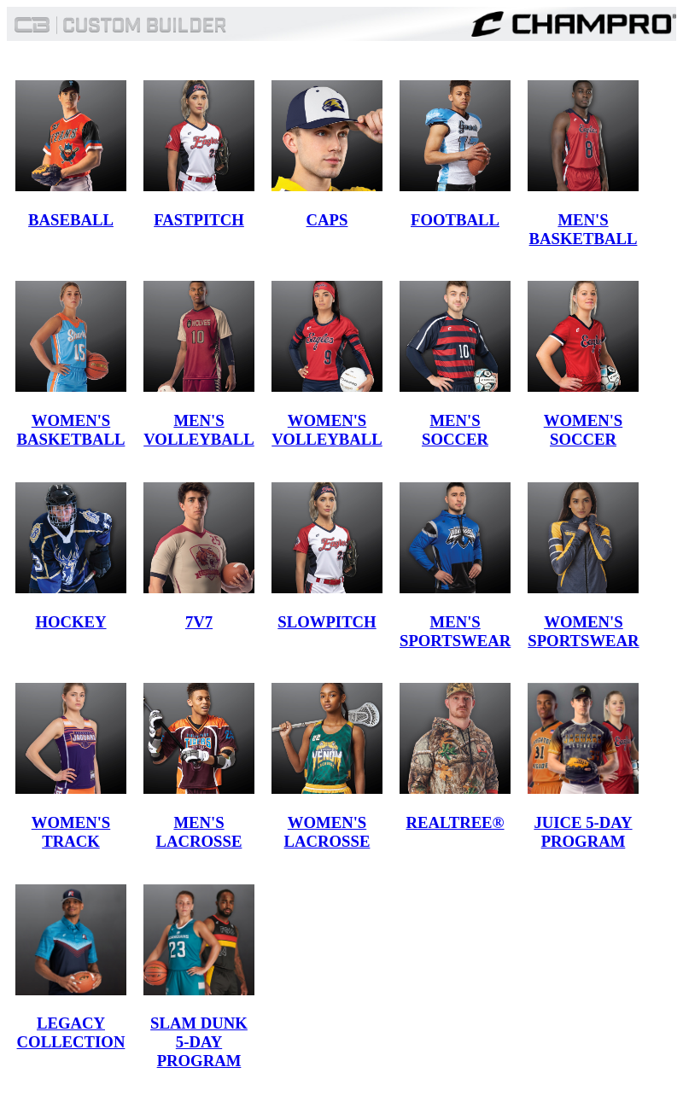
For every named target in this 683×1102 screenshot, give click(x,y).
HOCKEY (70, 622)
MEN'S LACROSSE (199, 831)
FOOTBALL (455, 220)
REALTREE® (455, 822)
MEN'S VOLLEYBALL (198, 429)
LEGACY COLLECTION (71, 1032)
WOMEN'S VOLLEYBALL (326, 429)
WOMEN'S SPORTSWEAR (583, 631)
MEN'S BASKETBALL (583, 229)
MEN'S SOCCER (455, 429)
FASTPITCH (199, 220)
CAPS (327, 220)
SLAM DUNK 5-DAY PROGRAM (199, 1042)
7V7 (199, 622)
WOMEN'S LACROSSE (327, 831)
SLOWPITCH (326, 622)
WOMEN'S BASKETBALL (71, 429)
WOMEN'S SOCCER (583, 429)
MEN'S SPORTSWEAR (455, 631)
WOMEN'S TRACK (71, 831)
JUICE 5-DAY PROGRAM (583, 831)
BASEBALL (71, 220)
